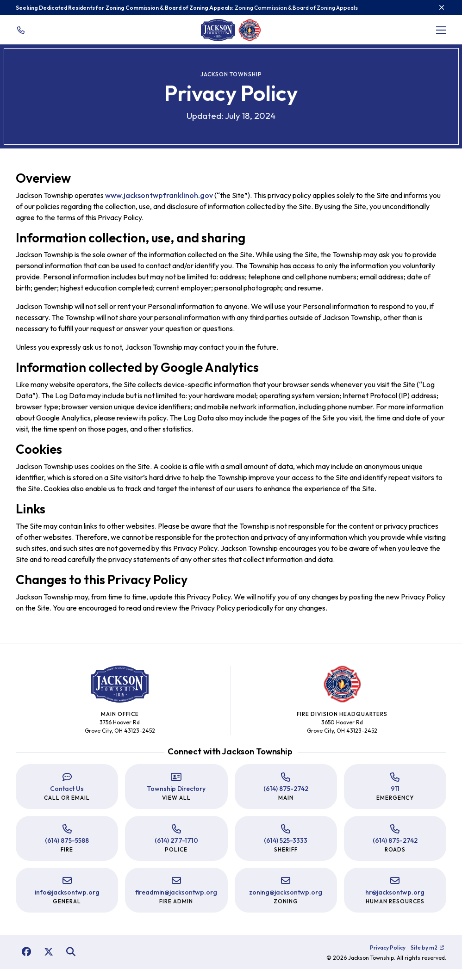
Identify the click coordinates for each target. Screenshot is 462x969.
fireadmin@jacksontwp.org (176, 892)
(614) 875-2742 (285, 788)
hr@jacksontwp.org (395, 892)
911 (395, 788)
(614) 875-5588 (67, 840)
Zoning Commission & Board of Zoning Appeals (296, 7)
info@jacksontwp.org (67, 892)
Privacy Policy (388, 947)
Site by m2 (427, 947)
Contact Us (67, 788)
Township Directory (176, 788)
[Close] (441, 7)
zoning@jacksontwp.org (285, 892)
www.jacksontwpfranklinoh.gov (159, 195)
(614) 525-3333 (285, 840)
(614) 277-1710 (176, 840)
